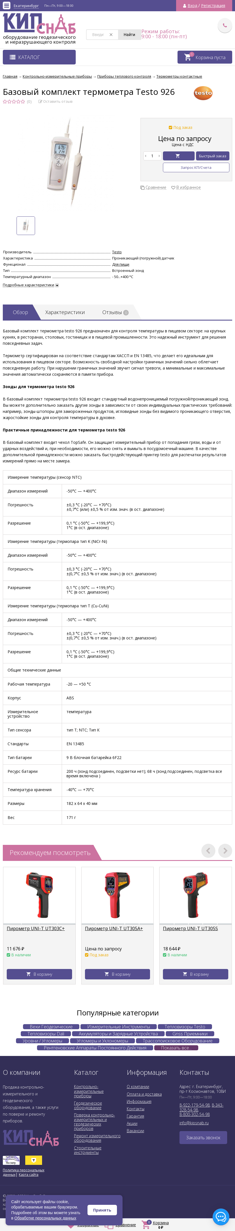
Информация (139, 1101)
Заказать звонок (203, 1137)
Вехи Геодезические (51, 1026)
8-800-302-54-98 (194, 1114)
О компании (138, 1086)
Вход (192, 5)
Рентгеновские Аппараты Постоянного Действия (95, 1047)
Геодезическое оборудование (88, 1105)
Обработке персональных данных (45, 1218)
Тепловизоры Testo (185, 1026)
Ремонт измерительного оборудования (97, 1138)
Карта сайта (28, 1174)
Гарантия (135, 1116)
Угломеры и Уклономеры (102, 1040)
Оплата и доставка (144, 1094)
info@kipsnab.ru (194, 1122)
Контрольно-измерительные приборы (89, 1091)
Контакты (135, 1108)
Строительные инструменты (88, 1150)
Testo (117, 251)
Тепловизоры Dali (45, 1033)
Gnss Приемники (190, 1033)
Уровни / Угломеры (42, 1040)
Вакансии (135, 1130)
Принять (102, 1210)
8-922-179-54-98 (194, 1105)
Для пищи (120, 264)
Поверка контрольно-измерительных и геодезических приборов (94, 1121)
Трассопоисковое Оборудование (178, 1040)
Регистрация (213, 5)
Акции (132, 1123)
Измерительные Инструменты (118, 1026)
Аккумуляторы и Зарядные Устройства (118, 1033)
